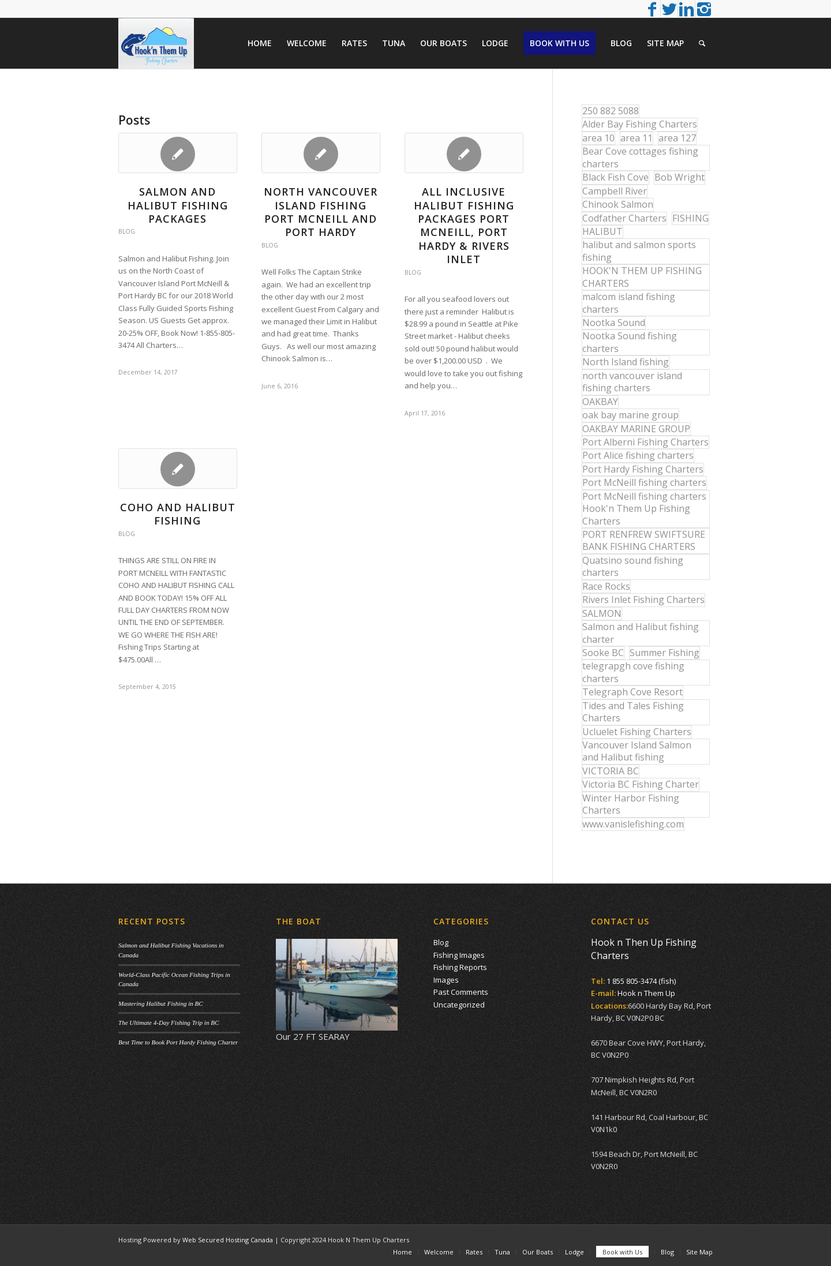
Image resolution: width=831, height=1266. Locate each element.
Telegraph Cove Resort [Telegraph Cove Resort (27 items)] (632, 692)
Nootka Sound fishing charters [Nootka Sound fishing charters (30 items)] (629, 341)
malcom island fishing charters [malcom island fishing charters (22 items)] (628, 302)
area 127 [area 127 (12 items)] (677, 138)
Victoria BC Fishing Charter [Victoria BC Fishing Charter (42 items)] (640, 784)
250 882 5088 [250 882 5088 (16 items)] (610, 110)
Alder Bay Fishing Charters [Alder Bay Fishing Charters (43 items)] (639, 124)
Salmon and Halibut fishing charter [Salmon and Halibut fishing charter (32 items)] (640, 632)
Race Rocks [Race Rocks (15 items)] (606, 586)
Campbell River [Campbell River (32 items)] (614, 191)
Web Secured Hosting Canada (227, 1239)
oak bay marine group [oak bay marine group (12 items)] (630, 415)
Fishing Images (459, 955)
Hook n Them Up (646, 993)
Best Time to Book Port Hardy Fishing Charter (178, 1042)
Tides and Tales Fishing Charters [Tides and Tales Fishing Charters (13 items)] (633, 711)
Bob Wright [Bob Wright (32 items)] (679, 177)
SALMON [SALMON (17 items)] (602, 613)
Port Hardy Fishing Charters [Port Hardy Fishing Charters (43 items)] (642, 469)
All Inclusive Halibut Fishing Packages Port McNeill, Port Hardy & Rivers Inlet (464, 225)
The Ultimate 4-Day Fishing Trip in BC (168, 1022)
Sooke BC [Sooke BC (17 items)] (603, 652)
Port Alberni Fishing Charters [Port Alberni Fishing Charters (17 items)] (645, 442)
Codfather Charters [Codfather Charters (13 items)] (624, 218)
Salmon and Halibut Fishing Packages (178, 205)
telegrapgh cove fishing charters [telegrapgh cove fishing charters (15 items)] (633, 672)
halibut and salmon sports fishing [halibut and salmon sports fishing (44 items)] (639, 250)
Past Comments (460, 992)
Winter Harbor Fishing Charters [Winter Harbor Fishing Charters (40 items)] (630, 804)
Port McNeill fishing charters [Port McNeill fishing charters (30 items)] (644, 482)
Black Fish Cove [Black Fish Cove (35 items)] (615, 177)
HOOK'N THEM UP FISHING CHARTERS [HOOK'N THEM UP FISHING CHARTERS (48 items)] (642, 276)
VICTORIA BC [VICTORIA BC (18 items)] (610, 771)
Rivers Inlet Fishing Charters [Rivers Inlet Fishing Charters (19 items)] (643, 599)
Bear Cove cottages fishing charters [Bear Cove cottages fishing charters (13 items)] (640, 157)
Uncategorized (459, 1004)
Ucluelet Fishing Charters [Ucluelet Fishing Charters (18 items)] (636, 731)
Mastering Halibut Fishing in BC (160, 1003)
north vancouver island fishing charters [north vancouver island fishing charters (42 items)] (632, 381)
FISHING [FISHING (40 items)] (690, 218)
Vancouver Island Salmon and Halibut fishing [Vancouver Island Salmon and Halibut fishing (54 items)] (636, 751)
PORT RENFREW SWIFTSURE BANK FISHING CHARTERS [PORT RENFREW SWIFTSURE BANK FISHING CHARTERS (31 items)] (643, 540)
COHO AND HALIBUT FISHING (177, 513)
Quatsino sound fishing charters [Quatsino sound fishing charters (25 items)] (632, 566)
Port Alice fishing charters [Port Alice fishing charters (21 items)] (638, 455)
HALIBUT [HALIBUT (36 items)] (602, 231)
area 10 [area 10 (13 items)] (598, 138)
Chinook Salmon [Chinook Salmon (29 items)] (617, 204)
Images (446, 980)
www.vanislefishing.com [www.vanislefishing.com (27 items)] (633, 824)
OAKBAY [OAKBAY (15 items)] (600, 401)
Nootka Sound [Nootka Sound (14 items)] (613, 322)
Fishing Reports (460, 967)
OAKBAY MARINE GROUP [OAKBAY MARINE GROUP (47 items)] (636, 428)
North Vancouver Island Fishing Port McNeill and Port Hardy (320, 212)
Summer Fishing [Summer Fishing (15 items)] (664, 652)
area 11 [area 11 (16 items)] (636, 138)
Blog (126, 231)
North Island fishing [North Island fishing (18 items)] (625, 361)
